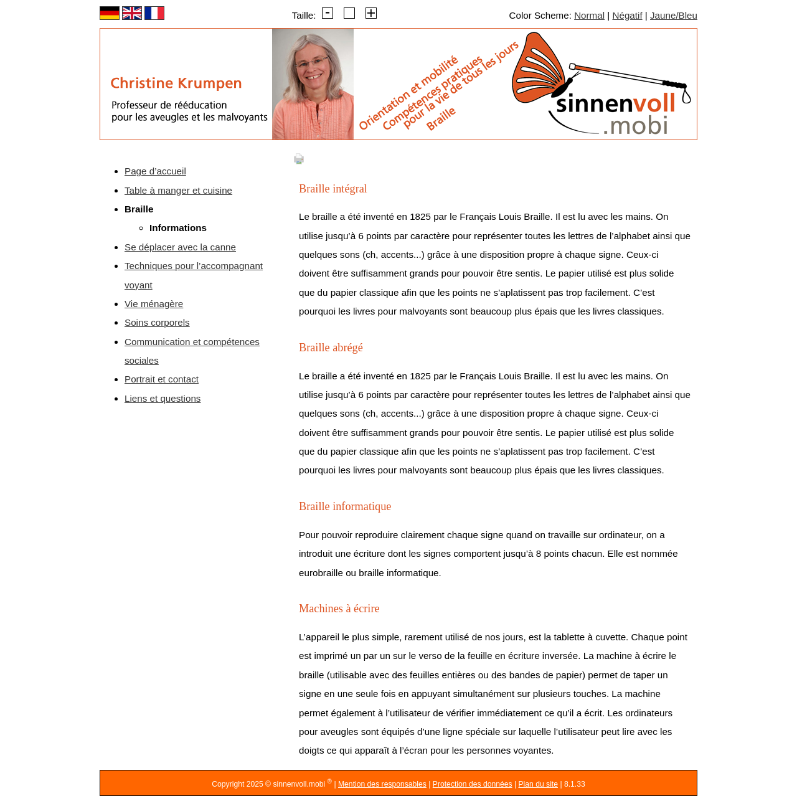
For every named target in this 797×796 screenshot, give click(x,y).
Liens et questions (162, 398)
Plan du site (538, 784)
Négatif (627, 15)
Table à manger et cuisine (178, 190)
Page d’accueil (155, 171)
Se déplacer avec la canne (180, 247)
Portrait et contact (162, 379)
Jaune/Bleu (673, 15)
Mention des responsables (382, 784)
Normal (589, 15)
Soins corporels (157, 322)
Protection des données (472, 784)
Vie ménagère (154, 303)
